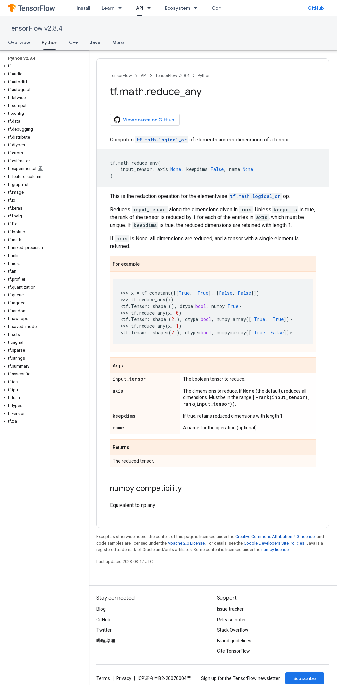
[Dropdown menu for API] (151, 8)
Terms (103, 678)
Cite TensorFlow (233, 651)
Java (95, 42)
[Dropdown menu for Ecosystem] (198, 8)
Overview (19, 42)
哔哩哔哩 (105, 640)
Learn (108, 8)
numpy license (275, 549)
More (118, 42)
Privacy (123, 678)
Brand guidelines (234, 640)
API (144, 75)
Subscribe (304, 678)
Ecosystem (177, 8)
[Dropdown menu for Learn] (122, 8)
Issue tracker (230, 609)
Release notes (231, 619)
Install (83, 8)
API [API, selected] (139, 8)
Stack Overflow (232, 630)
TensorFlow (121, 75)
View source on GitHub (144, 119)
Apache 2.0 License (186, 543)
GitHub (316, 8)
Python (204, 75)
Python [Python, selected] (49, 42)
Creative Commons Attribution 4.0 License (275, 536)
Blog (101, 609)
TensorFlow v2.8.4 (35, 28)
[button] (43, 66)
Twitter (104, 630)
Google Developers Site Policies (274, 543)
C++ (73, 42)
